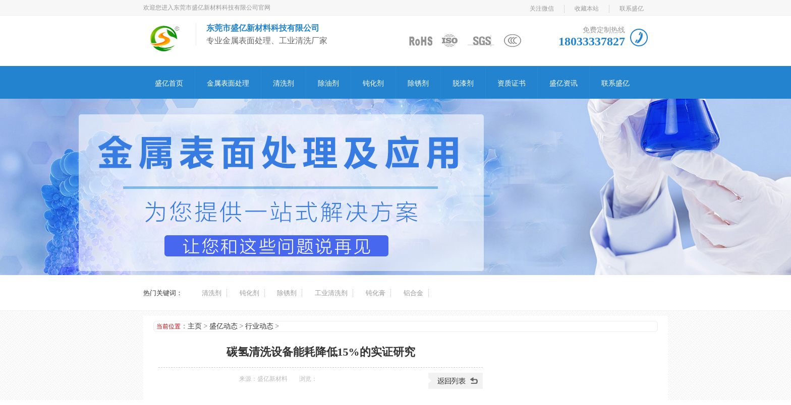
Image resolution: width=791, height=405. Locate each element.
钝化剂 (373, 83)
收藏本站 (587, 8)
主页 (195, 326)
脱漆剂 (463, 83)
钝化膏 (375, 293)
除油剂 (328, 83)
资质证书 (511, 83)
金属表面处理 (228, 83)
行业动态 (259, 326)
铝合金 (413, 293)
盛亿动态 (223, 326)
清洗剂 (283, 83)
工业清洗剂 (331, 293)
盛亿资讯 (563, 83)
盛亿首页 (169, 83)
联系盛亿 (631, 8)
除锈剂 (418, 83)
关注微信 (542, 8)
